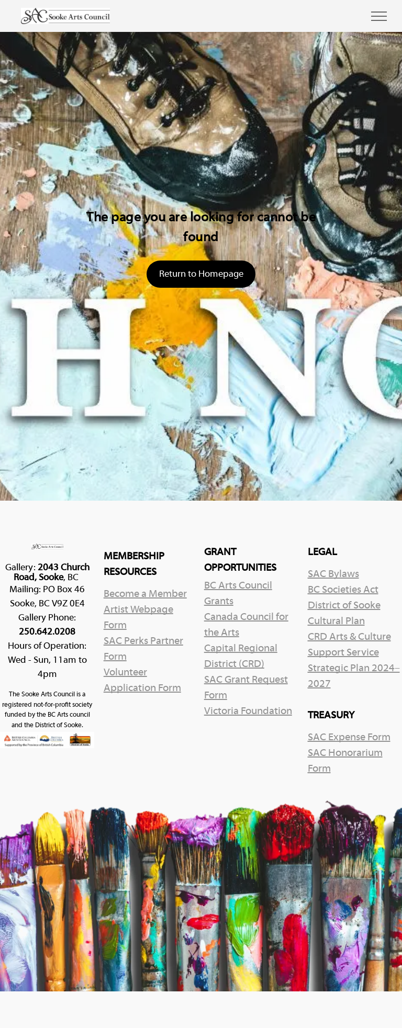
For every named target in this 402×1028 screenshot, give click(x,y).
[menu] (379, 16)
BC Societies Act (343, 590)
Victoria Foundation (248, 711)
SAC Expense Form (349, 737)
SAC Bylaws (333, 574)
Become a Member (145, 594)
